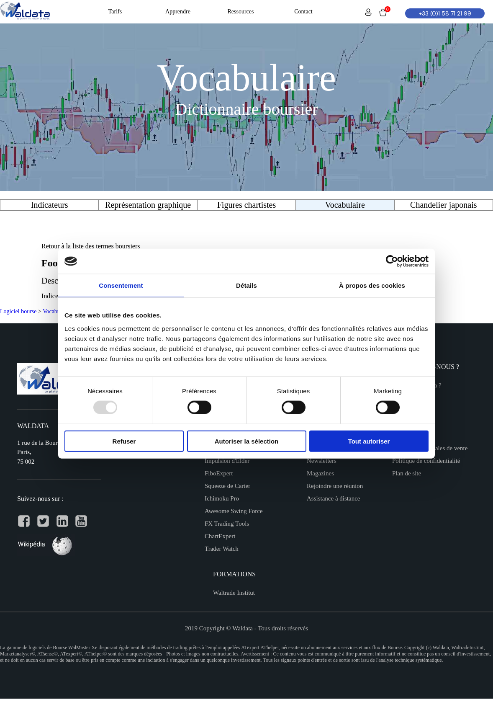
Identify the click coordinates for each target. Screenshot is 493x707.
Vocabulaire (57, 311)
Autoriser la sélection (247, 440)
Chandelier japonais (443, 204)
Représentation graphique (148, 204)
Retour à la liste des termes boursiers (90, 246)
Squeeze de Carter (227, 486)
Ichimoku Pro (222, 498)
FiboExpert (219, 473)
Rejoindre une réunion (335, 486)
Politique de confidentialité (426, 460)
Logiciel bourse (18, 311)
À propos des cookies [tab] (372, 285)
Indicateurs (49, 204)
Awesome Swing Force (234, 511)
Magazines (320, 473)
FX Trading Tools (227, 523)
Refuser (124, 440)
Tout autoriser (369, 440)
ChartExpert (220, 536)
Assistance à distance (333, 498)
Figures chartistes (246, 204)
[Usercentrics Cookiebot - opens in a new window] (392, 261)
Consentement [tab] (121, 285)
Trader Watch (222, 548)
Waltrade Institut (234, 592)
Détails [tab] (246, 285)
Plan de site (406, 473)
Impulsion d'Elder (227, 460)
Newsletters (321, 460)
